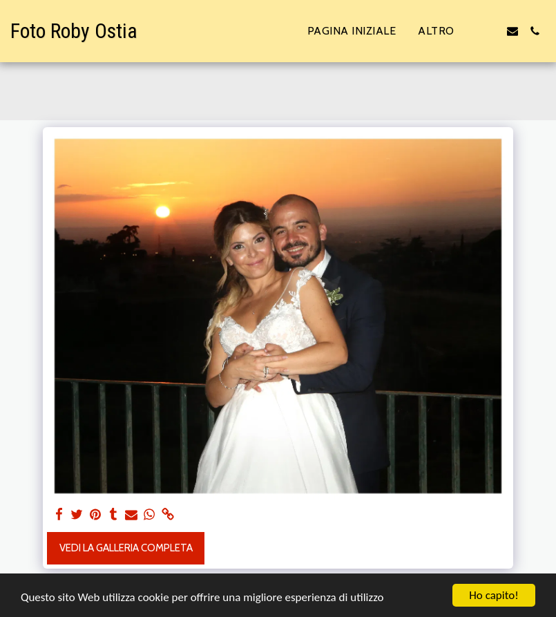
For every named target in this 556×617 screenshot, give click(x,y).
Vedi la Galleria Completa (126, 548)
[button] (490, 31)
